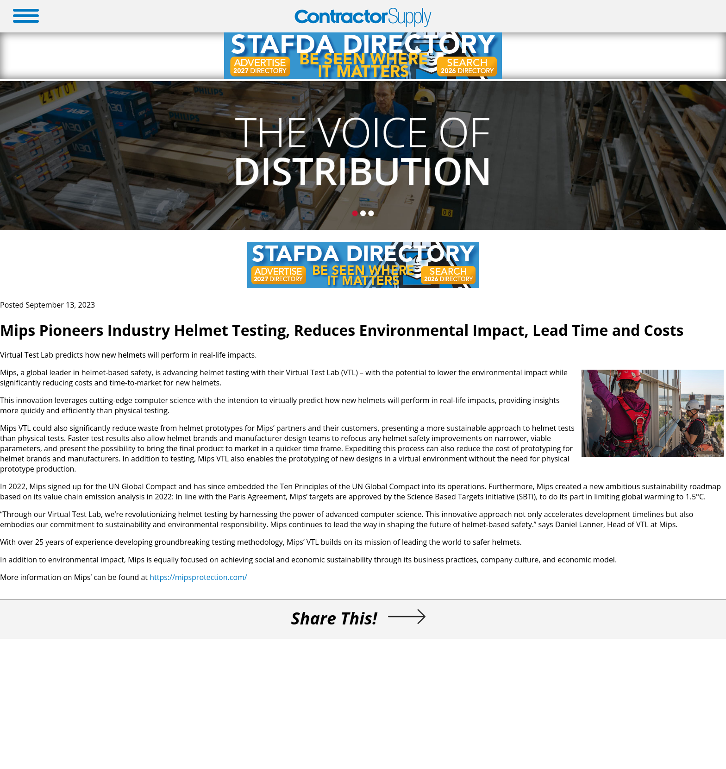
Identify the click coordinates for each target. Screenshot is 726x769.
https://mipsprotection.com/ (198, 577)
